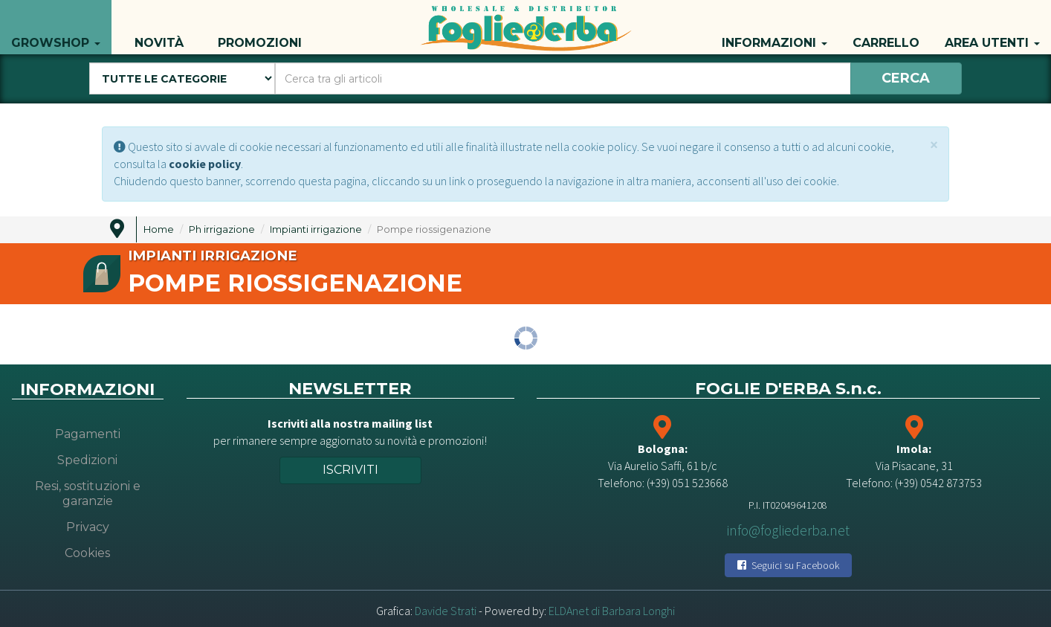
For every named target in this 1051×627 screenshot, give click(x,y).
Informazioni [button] (774, 27)
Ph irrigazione (222, 229)
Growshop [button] (55, 27)
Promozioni (260, 27)
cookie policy (205, 163)
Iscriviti (350, 470)
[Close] (934, 144)
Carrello (886, 27)
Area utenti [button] (992, 27)
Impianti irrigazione (316, 229)
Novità (159, 27)
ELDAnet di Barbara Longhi (612, 610)
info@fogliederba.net (788, 530)
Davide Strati (445, 610)
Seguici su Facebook (788, 565)
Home (158, 229)
